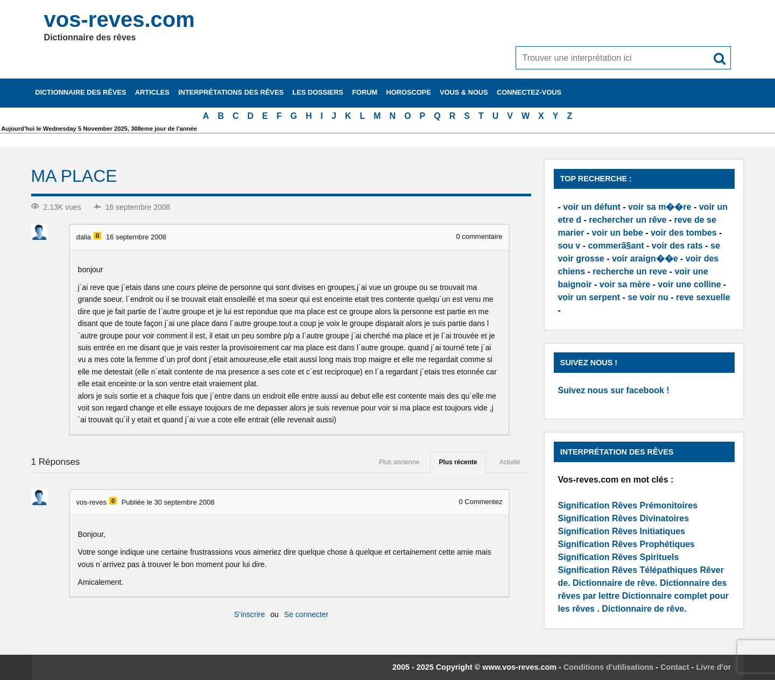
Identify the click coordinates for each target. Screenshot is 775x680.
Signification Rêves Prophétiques (626, 544)
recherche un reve (630, 271)
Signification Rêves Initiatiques (621, 531)
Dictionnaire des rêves (80, 92)
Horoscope (408, 92)
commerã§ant (616, 245)
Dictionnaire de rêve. (615, 582)
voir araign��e (645, 258)
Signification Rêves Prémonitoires (628, 505)
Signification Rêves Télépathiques (629, 570)
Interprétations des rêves (231, 92)
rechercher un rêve (627, 219)
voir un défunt (592, 206)
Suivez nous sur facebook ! (613, 390)
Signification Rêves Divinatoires (623, 518)
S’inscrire (249, 614)
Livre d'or (713, 667)
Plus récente (458, 462)
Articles (152, 92)
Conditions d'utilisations (608, 667)
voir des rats (677, 245)
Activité (509, 462)
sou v (569, 245)
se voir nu (648, 297)
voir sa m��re (659, 206)
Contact (674, 667)
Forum (364, 92)
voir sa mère (625, 284)
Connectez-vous (529, 92)
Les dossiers (317, 92)
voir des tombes (684, 232)
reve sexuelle (703, 297)
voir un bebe (617, 232)
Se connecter (306, 614)
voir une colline (689, 284)
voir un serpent (589, 297)
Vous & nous (464, 92)
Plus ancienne (399, 462)
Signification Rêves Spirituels (618, 557)
